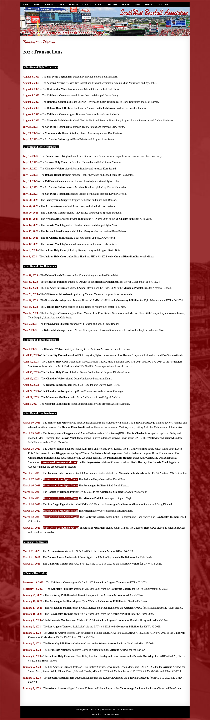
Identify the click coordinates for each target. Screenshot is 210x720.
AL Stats (86, 4)
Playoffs (112, 4)
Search (148, 4)
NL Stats (99, 4)
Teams (36, 4)
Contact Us (162, 4)
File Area (73, 4)
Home (25, 4)
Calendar (48, 4)
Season (61, 4)
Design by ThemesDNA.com (105, 714)
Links (137, 4)
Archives (126, 4)
